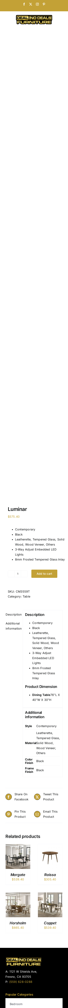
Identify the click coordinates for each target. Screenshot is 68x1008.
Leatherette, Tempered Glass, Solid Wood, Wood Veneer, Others (48, 324)
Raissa (50, 455)
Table (26, 177)
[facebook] (54, 779)
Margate (18, 455)
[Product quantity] (18, 154)
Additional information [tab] (13, 206)
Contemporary (46, 307)
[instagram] (61, 779)
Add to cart (44, 154)
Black (40, 342)
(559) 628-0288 (20, 562)
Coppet (50, 504)
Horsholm (18, 504)
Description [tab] (13, 195)
